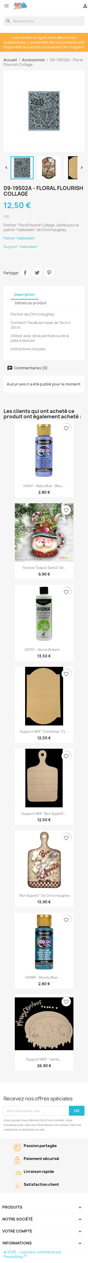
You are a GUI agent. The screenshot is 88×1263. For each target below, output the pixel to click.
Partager (25, 272)
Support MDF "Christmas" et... (44, 731)
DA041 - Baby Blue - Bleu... (44, 486)
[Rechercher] (44, 21)
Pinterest (49, 272)
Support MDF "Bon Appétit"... (44, 813)
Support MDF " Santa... (44, 1059)
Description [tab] (24, 294)
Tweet (37, 272)
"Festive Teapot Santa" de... (44, 567)
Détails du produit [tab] (31, 303)
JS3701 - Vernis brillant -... (44, 649)
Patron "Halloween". (20, 238)
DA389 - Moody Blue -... (44, 977)
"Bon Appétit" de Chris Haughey (44, 895)
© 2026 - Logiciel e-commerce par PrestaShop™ (32, 1254)
